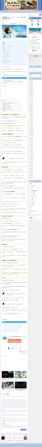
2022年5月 (31, 166)
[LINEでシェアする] (19, 346)
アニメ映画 (31, 187)
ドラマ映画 (25, 349)
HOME (21, 442)
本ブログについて (16, 444)
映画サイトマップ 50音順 (33, 58)
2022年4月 (31, 168)
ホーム (12, 444)
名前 (3, 407)
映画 (30, 207)
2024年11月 (31, 111)
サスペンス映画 (32, 192)
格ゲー (31, 209)
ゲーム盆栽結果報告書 (33, 190)
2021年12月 (31, 175)
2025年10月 (31, 91)
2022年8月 (31, 161)
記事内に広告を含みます (14, 23)
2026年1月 (31, 86)
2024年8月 (31, 117)
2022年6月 (31, 164)
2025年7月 (31, 97)
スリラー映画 (32, 198)
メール (3, 411)
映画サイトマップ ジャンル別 (33, 60)
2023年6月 (31, 142)
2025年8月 (31, 95)
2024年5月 (31, 122)
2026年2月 (31, 84)
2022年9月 (31, 159)
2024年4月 (31, 124)
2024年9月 (31, 115)
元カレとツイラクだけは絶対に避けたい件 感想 (11, 330)
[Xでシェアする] (8, 346)
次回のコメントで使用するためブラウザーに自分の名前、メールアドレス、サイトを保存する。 (14, 419)
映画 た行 (25, 350)
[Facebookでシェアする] (12, 346)
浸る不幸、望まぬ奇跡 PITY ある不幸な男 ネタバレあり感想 (13, 327)
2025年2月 (31, 106)
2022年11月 (31, 155)
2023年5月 (31, 144)
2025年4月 (31, 102)
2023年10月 (31, 135)
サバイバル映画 (32, 194)
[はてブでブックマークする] (16, 346)
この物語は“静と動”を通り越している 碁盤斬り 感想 (12, 329)
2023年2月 (31, 150)
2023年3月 (31, 148)
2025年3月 (31, 104)
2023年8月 (31, 139)
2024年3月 (31, 126)
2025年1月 (31, 108)
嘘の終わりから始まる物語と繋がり (8, 109)
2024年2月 (31, 128)
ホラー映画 (31, 205)
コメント (4, 396)
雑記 (30, 212)
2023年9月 (31, 137)
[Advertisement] (14, 93)
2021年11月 (31, 177)
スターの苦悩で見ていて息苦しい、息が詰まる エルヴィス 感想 (14, 324)
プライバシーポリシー (22, 444)
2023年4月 (31, 146)
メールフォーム (28, 444)
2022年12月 (31, 153)
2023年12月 (31, 131)
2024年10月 (31, 113)
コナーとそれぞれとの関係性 (7, 106)
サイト (3, 415)
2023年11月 (31, 133)
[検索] (40, 14)
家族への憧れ (5, 105)
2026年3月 (31, 82)
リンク (30, 64)
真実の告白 (4, 108)
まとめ (4, 110)
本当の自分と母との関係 (6, 107)
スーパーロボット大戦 (33, 196)
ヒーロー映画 (32, 203)
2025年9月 (31, 93)
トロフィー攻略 (32, 201)
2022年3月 (31, 170)
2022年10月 (31, 157)
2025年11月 (31, 89)
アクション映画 (32, 185)
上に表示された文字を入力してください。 (8, 423)
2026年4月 (31, 80)
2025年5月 (31, 100)
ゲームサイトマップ (32, 62)
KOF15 (31, 183)
